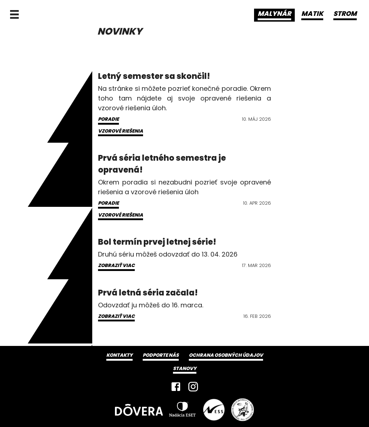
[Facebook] (176, 386)
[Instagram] (193, 386)
